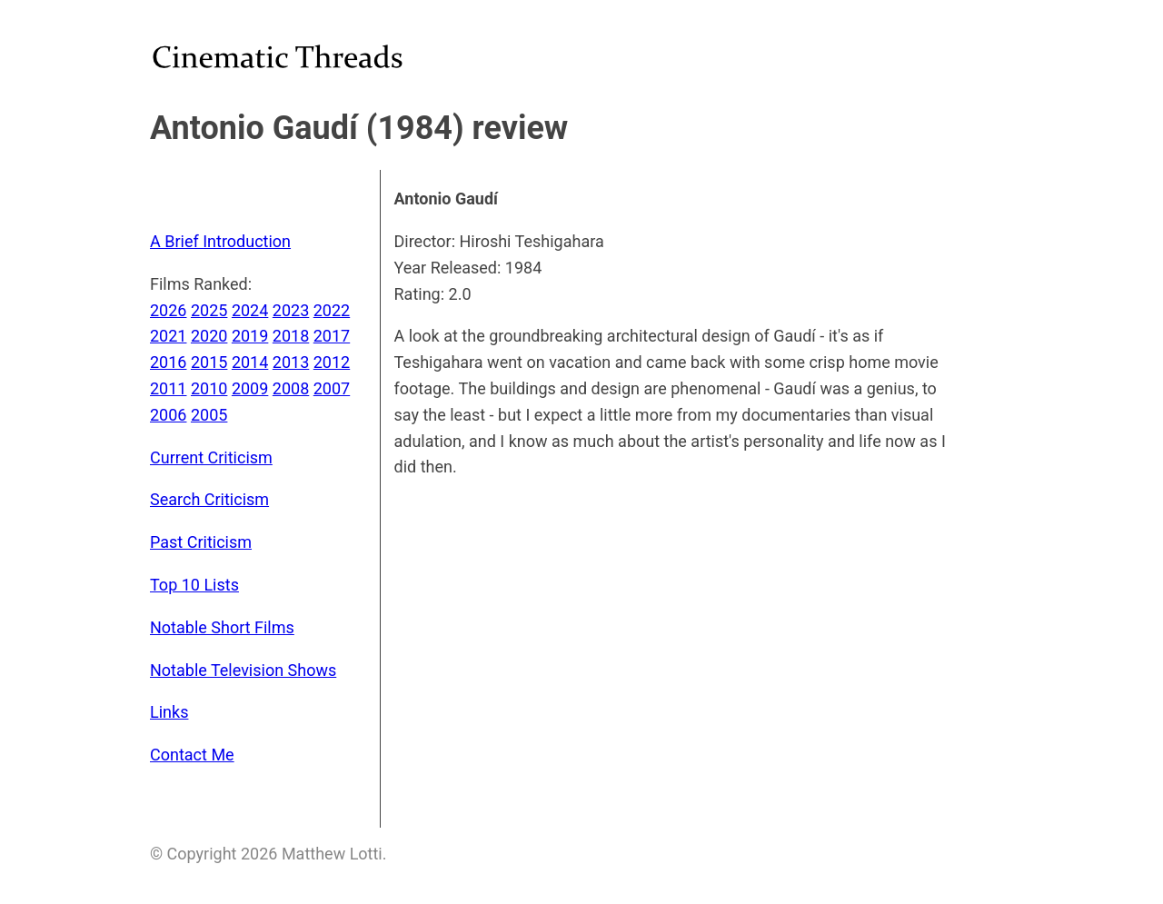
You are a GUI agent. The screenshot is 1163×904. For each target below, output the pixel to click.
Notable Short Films (222, 627)
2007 (331, 388)
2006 (168, 414)
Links (169, 711)
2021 (168, 335)
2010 (209, 388)
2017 (331, 335)
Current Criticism (211, 457)
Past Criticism (201, 541)
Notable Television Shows (243, 670)
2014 (250, 362)
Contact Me (192, 754)
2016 (168, 362)
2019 (250, 335)
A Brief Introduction (220, 241)
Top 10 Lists (194, 584)
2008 (291, 388)
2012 (331, 362)
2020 (209, 335)
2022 (331, 310)
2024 (250, 310)
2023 (291, 310)
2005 (209, 414)
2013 (291, 362)
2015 (209, 362)
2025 (209, 310)
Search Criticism (209, 499)
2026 (168, 310)
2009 (250, 388)
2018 (291, 335)
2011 (168, 388)
